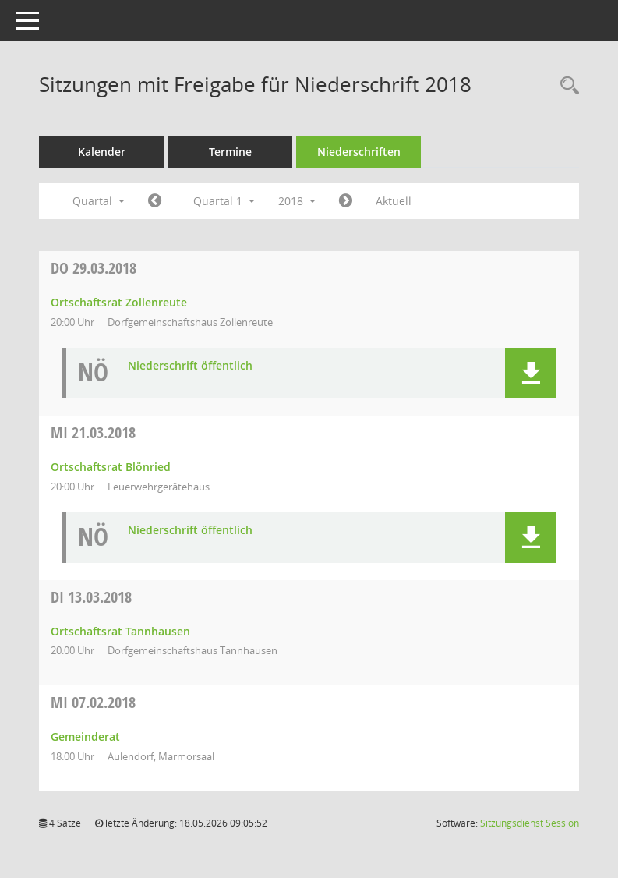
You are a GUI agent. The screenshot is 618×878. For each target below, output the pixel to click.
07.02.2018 (93, 702)
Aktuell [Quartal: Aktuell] (393, 200)
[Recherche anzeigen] (566, 86)
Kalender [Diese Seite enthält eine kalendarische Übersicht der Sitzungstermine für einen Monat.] (101, 151)
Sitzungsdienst (529, 823)
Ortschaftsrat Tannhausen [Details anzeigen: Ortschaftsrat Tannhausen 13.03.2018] (120, 631)
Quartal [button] (98, 200)
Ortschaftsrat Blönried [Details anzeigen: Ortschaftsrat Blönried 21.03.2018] (111, 466)
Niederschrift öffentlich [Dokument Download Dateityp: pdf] (190, 366)
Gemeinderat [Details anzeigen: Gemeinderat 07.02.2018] (85, 736)
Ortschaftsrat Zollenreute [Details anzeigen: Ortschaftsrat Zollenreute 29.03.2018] (119, 302)
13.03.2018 (91, 596)
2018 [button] (297, 200)
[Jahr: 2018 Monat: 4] (345, 201)
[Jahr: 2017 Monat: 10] (154, 201)
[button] (530, 373)
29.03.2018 (93, 267)
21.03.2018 (93, 432)
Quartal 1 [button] (224, 200)
